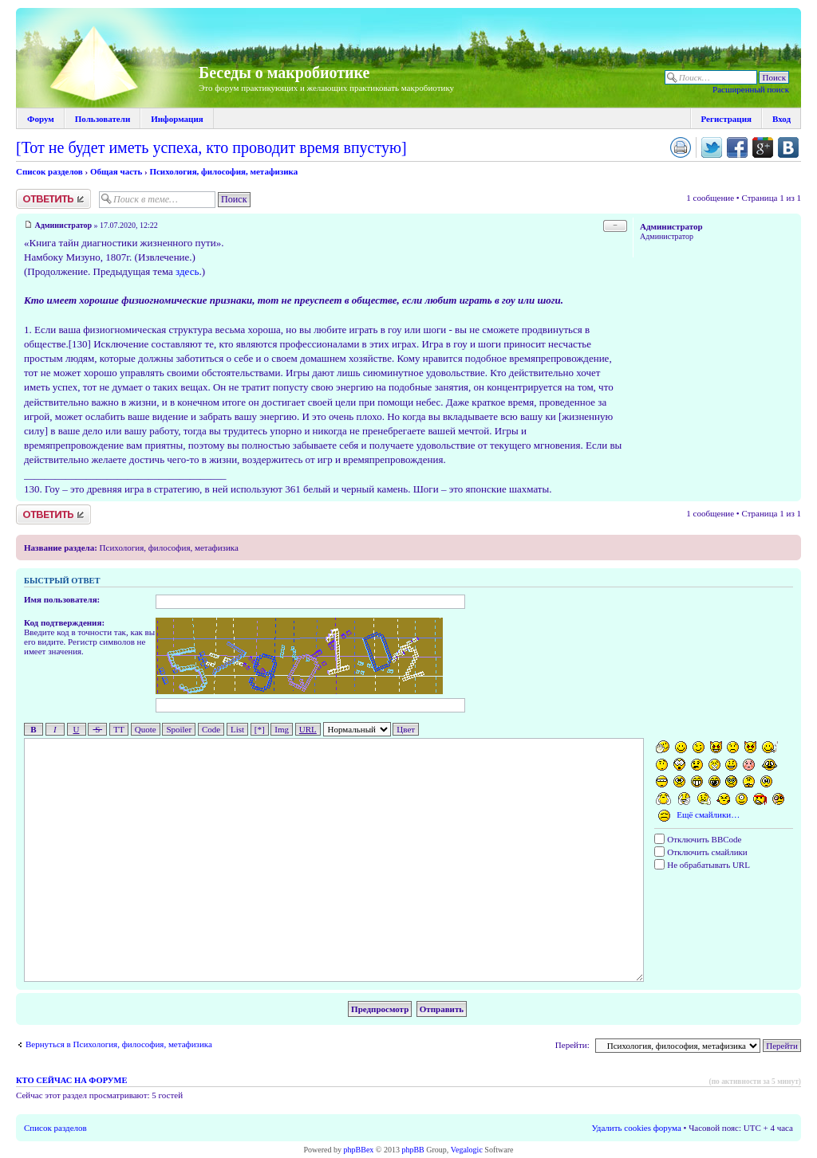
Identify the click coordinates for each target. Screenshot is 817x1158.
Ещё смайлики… (708, 815)
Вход (781, 119)
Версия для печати (680, 147)
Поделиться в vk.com (788, 147)
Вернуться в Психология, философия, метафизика (119, 1044)
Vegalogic (467, 1149)
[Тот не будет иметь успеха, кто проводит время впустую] (211, 147)
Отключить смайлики (700, 852)
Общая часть (116, 171)
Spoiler (178, 729)
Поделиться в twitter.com (711, 147)
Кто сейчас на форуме (71, 1080)
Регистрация (726, 119)
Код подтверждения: (64, 622)
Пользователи (102, 119)
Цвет (406, 729)
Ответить (53, 199)
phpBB (412, 1149)
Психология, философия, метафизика (223, 171)
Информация (177, 119)
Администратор (64, 225)
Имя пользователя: (62, 599)
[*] (260, 729)
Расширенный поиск (750, 89)
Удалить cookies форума (636, 1127)
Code (211, 729)
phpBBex (359, 1149)
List (237, 729)
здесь (187, 271)
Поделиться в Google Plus (762, 147)
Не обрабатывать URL (701, 864)
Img (281, 729)
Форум (40, 119)
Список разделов (49, 171)
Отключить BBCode (697, 839)
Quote (145, 729)
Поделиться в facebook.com (737, 147)
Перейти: (572, 1045)
